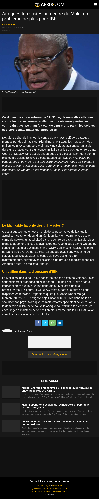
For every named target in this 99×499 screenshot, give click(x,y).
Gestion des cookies (59, 492)
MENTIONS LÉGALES (58, 489)
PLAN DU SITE (58, 486)
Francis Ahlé (8, 24)
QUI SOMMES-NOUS (40, 489)
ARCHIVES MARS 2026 (41, 492)
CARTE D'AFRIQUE (43, 486)
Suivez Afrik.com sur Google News (49, 354)
